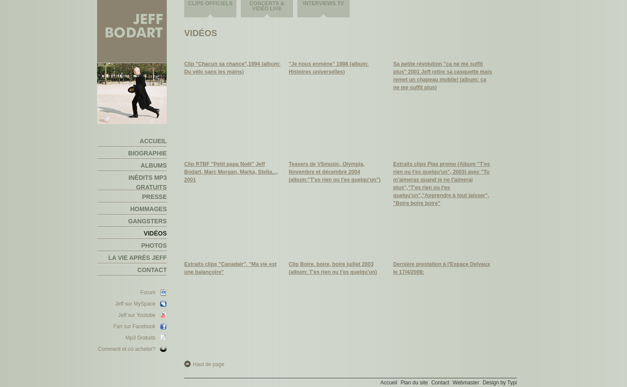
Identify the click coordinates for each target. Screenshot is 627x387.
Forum (147, 292)
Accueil (153, 141)
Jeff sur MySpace (135, 304)
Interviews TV (323, 3)
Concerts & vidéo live (266, 6)
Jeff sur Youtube (136, 315)
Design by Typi (500, 383)
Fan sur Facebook (134, 326)
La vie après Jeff (137, 257)
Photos (154, 245)
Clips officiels (210, 3)
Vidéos (155, 233)
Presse (154, 196)
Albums (154, 165)
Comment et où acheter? (126, 349)
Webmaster (466, 383)
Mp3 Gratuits (140, 338)
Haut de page (208, 364)
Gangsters (147, 221)
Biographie (147, 153)
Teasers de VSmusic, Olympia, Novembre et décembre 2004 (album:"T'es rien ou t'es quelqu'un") (335, 172)
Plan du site (414, 383)
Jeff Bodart (132, 31)
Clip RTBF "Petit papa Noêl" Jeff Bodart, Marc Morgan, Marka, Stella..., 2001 (231, 172)
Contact (152, 269)
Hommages (148, 208)
